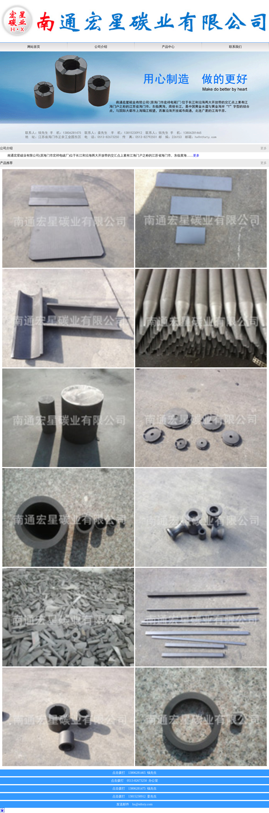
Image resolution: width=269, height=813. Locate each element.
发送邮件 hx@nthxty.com (134, 804)
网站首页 (33, 46)
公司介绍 (100, 46)
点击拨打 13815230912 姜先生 (134, 796)
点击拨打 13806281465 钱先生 (134, 772)
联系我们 (235, 46)
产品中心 (168, 46)
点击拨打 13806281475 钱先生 (134, 788)
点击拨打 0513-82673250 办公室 (134, 780)
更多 (263, 148)
